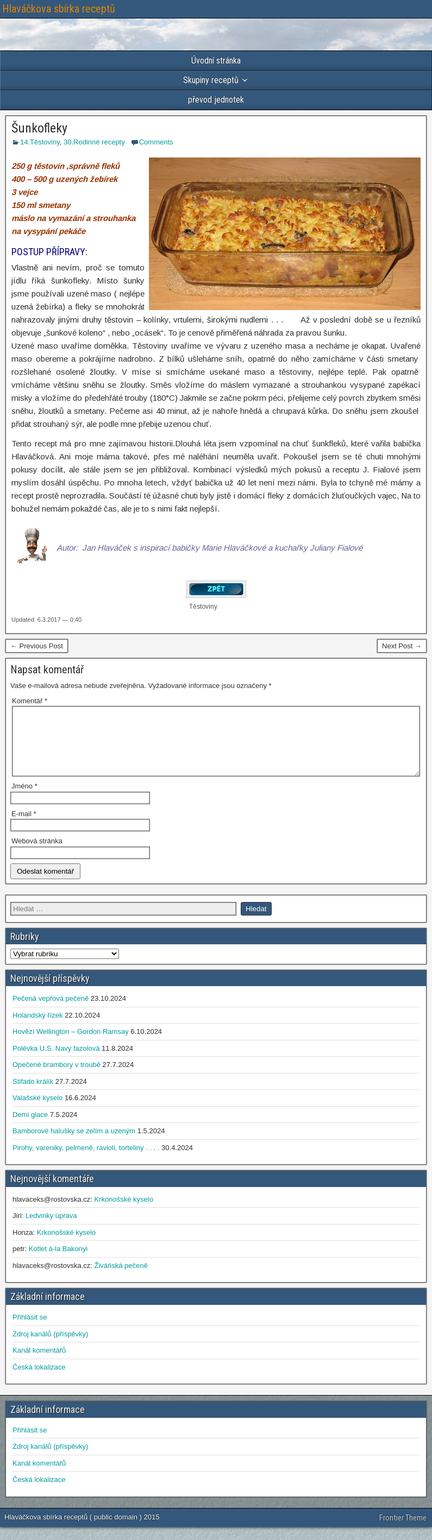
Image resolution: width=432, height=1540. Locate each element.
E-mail (23, 827)
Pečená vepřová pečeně (50, 1011)
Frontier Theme (403, 1531)
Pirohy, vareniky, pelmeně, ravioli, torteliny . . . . (85, 1161)
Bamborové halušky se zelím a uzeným (73, 1144)
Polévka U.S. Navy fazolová (55, 1061)
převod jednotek (216, 99)
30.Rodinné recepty (94, 142)
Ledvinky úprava (51, 1229)
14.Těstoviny (40, 142)
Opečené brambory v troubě (56, 1078)
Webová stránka (36, 854)
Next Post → (402, 646)
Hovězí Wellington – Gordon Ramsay (70, 1044)
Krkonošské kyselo (123, 1212)
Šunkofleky (39, 128)
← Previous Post (36, 646)
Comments (156, 142)
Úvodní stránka (216, 60)
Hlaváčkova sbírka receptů (58, 8)
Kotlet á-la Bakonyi (58, 1262)
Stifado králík (32, 1094)
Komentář (29, 701)
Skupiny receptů (211, 80)
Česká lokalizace (39, 1380)
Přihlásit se (29, 1330)
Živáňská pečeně (120, 1278)
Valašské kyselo (37, 1111)
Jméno (24, 799)
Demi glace (30, 1128)
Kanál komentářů (39, 1363)
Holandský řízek (37, 1028)
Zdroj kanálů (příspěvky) (50, 1347)
